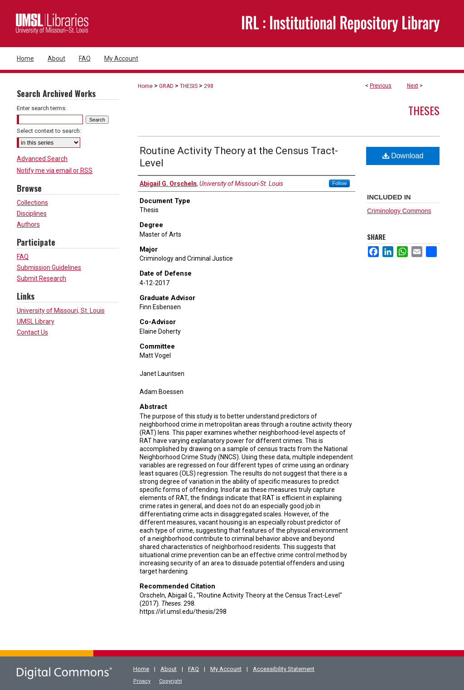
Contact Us (32, 332)
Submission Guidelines (49, 267)
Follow (339, 183)
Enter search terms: (42, 108)
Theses (424, 110)
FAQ (23, 256)
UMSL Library (35, 321)
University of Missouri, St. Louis (61, 310)
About (168, 669)
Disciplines (32, 213)
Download (403, 156)
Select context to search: (49, 130)
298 (208, 86)
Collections (32, 202)
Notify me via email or (54, 170)
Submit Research (41, 278)
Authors (28, 224)
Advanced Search (42, 158)
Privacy (141, 681)
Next (412, 86)
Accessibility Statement (283, 669)
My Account (226, 669)
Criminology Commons (399, 210)
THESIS (189, 86)
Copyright (170, 681)
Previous (381, 86)
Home (145, 86)
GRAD (166, 86)
